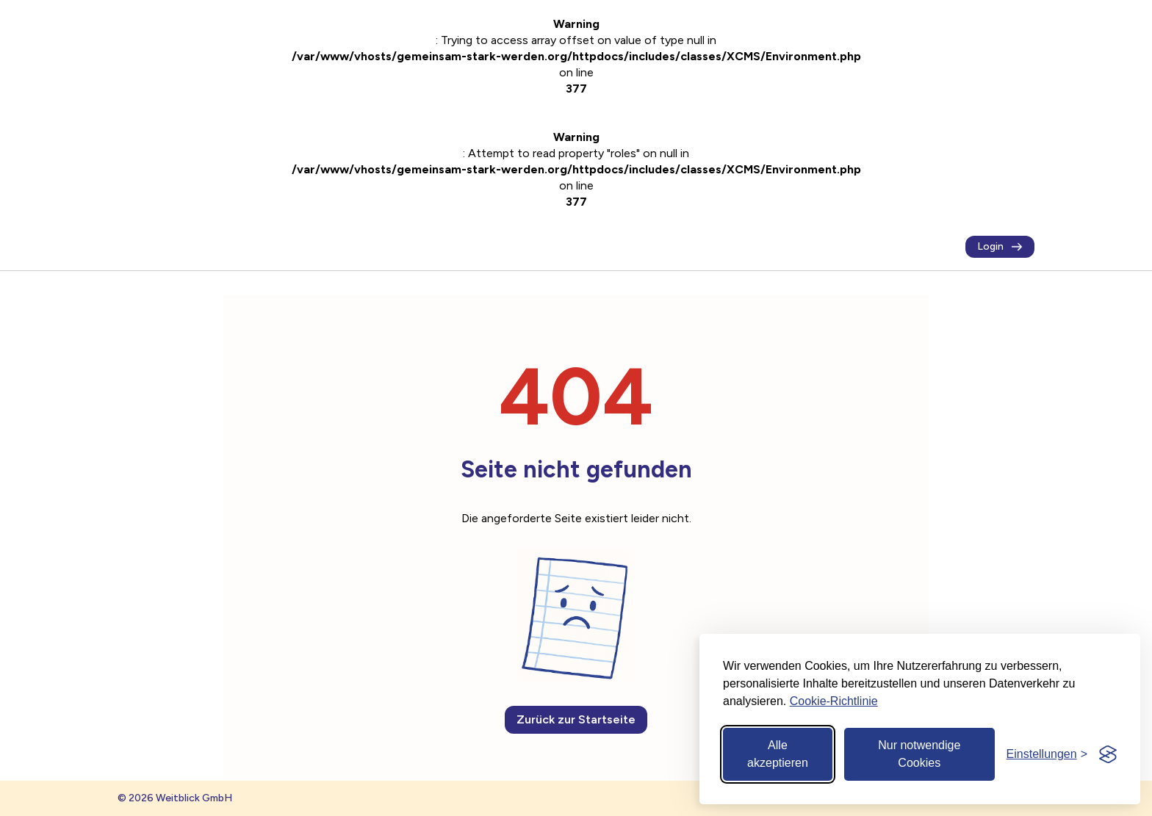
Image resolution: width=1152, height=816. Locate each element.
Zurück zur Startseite (576, 719)
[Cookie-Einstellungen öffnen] (1047, 754)
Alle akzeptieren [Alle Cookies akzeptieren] (777, 754)
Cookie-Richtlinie (834, 701)
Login (1000, 246)
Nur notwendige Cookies (919, 754)
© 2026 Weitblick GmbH (175, 798)
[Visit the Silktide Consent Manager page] (1108, 754)
